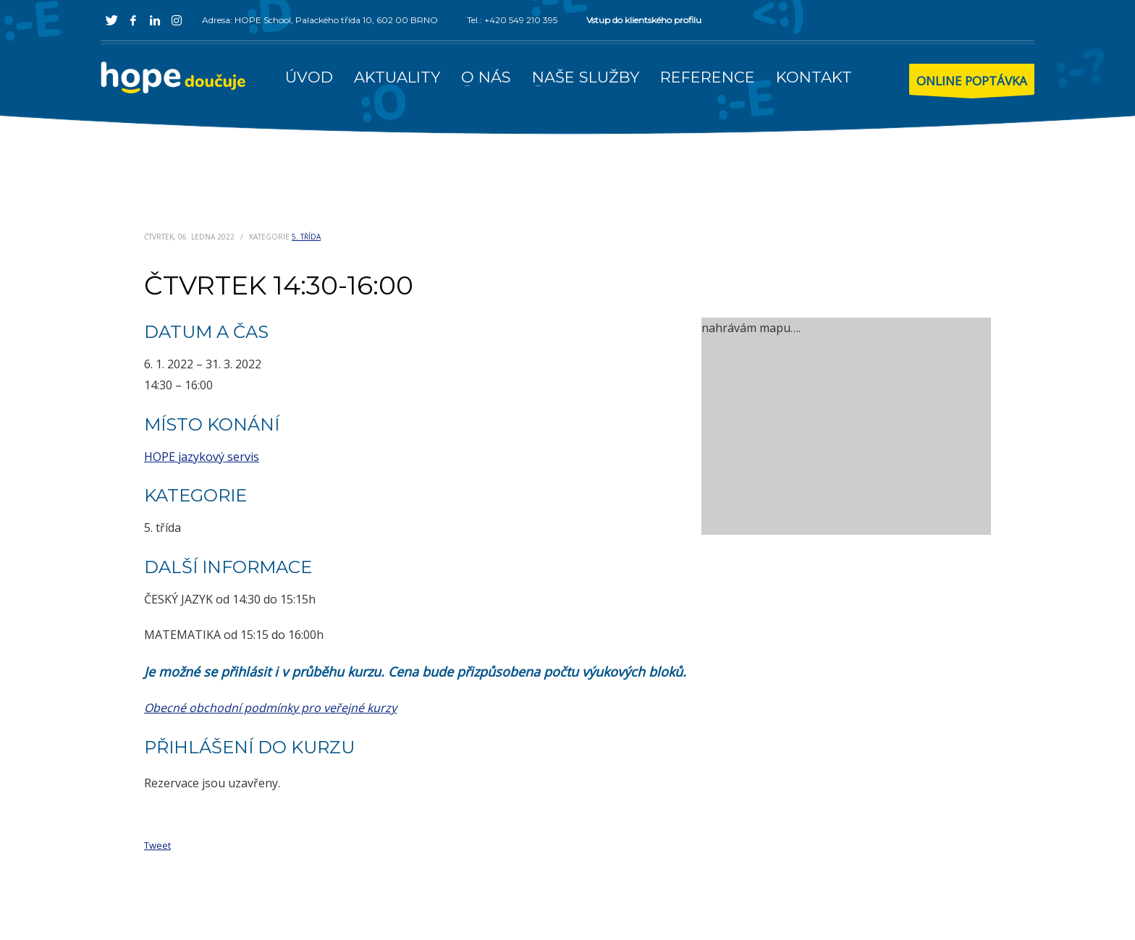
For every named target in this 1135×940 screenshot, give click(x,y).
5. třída (306, 237)
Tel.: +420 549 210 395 (512, 19)
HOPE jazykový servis (201, 457)
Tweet (157, 845)
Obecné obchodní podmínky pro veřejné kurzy (270, 708)
